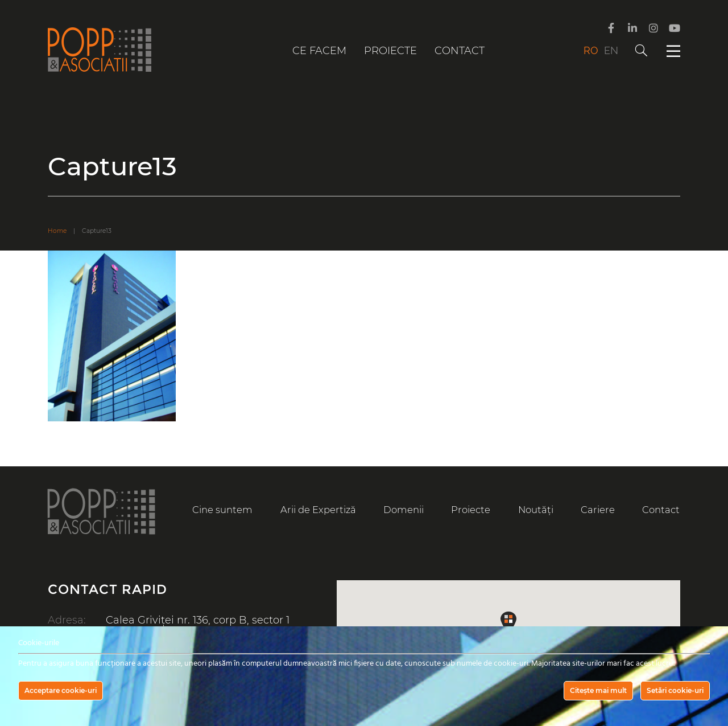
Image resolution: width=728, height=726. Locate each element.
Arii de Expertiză (318, 509)
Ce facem (319, 50)
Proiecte (390, 50)
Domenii (403, 509)
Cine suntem (222, 509)
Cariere (598, 509)
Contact (460, 50)
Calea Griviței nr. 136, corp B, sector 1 (197, 620)
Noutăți (535, 509)
